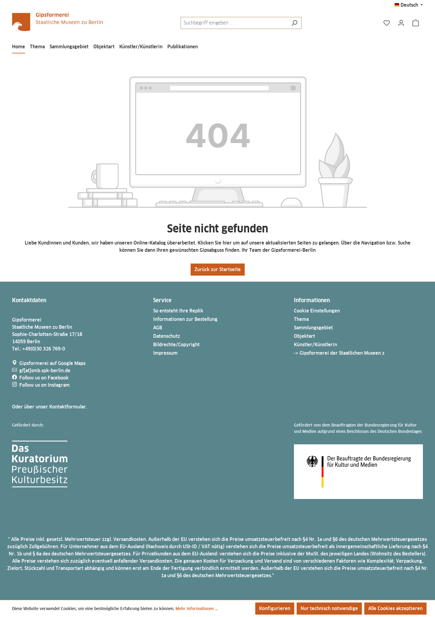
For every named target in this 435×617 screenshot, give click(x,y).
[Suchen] (294, 23)
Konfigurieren (274, 608)
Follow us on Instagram (44, 385)
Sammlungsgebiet (313, 328)
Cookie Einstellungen (317, 311)
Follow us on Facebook (44, 378)
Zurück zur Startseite (218, 269)
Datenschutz (166, 336)
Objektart (304, 336)
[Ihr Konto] (401, 23)
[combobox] (234, 23)
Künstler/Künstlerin (315, 344)
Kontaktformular (67, 407)
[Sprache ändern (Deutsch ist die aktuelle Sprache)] (409, 5)
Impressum (165, 353)
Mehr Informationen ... (197, 608)
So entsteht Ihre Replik (178, 311)
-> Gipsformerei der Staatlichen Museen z (339, 353)
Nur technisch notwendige (329, 608)
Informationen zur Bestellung (185, 319)
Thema (301, 319)
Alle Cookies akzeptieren (395, 608)
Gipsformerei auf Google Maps (52, 363)
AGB (157, 328)
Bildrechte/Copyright (176, 344)
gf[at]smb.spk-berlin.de (44, 370)
